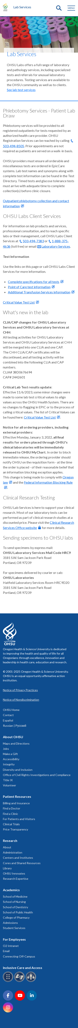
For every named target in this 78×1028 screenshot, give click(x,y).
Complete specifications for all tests (33, 282)
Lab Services (22, 7)
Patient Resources (17, 796)
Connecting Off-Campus (19, 956)
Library (7, 868)
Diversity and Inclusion (17, 769)
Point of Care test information (29, 287)
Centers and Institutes (18, 857)
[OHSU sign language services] (20, 981)
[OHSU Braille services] (8, 981)
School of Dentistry (15, 907)
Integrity (9, 764)
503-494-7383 (33, 241)
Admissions (10, 922)
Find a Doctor (11, 808)
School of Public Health (18, 912)
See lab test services (21, 90)
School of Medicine (15, 896)
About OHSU (13, 737)
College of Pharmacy (16, 917)
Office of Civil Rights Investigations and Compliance (37, 775)
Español (8, 720)
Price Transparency (15, 829)
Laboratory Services (55, 246)
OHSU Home (11, 710)
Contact (8, 715)
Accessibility (11, 759)
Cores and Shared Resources (22, 863)
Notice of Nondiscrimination (21, 699)
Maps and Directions (16, 743)
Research (10, 841)
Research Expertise (15, 878)
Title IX (8, 780)
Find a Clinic (10, 813)
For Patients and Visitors (19, 819)
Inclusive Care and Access (22, 968)
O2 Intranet (11, 946)
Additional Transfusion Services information (39, 292)
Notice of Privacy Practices (20, 690)
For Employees (14, 939)
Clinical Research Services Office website (38, 525)
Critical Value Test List (19, 302)
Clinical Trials (11, 824)
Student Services (14, 928)
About (7, 847)
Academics (11, 890)
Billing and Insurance (16, 803)
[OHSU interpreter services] (31, 981)
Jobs (6, 748)
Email (6, 951)
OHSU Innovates (14, 873)
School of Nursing (14, 901)
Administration (12, 852)
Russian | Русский (14, 725)
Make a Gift (10, 754)
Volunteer (9, 785)
